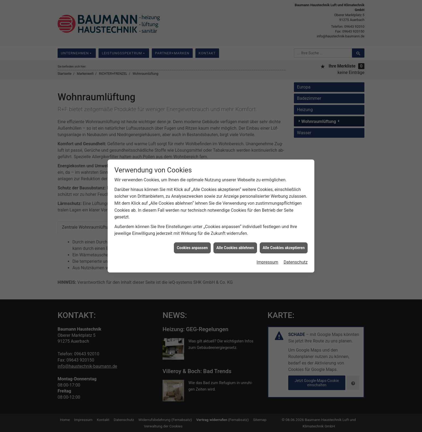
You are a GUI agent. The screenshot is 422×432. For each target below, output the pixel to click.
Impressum (267, 257)
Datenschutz (296, 257)
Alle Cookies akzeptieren (284, 243)
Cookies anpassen (192, 243)
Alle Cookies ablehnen (235, 243)
